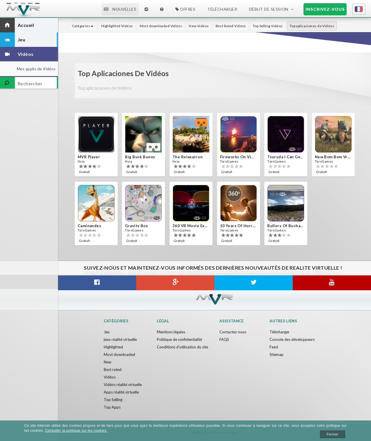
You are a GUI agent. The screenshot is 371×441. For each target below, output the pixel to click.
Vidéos (110, 377)
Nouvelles (120, 9)
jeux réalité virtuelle (120, 339)
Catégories (83, 26)
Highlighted (113, 347)
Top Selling (113, 399)
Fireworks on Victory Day (238, 157)
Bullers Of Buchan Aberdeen (285, 225)
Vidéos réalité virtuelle (123, 384)
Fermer (333, 434)
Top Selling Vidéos (268, 26)
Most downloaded (119, 354)
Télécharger (222, 9)
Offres (185, 9)
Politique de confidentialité (179, 339)
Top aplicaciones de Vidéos (312, 26)
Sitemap (276, 354)
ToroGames (229, 161)
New (107, 362)
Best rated (112, 369)
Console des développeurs (292, 339)
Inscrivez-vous (325, 9)
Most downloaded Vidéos (161, 26)
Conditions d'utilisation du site (182, 347)
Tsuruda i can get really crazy (285, 157)
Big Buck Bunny (140, 157)
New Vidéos (199, 26)
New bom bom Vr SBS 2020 (333, 157)
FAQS (224, 339)
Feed (274, 347)
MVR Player (89, 157)
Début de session (268, 9)
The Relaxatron (187, 157)
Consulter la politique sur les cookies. (76, 431)
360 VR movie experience (190, 225)
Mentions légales (171, 332)
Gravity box (136, 225)
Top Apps (112, 407)
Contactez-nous (232, 332)
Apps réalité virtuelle (121, 392)
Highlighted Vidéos (117, 26)
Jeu (107, 332)
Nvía (81, 161)
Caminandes (89, 225)
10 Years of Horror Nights (238, 225)
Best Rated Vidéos (231, 26)
